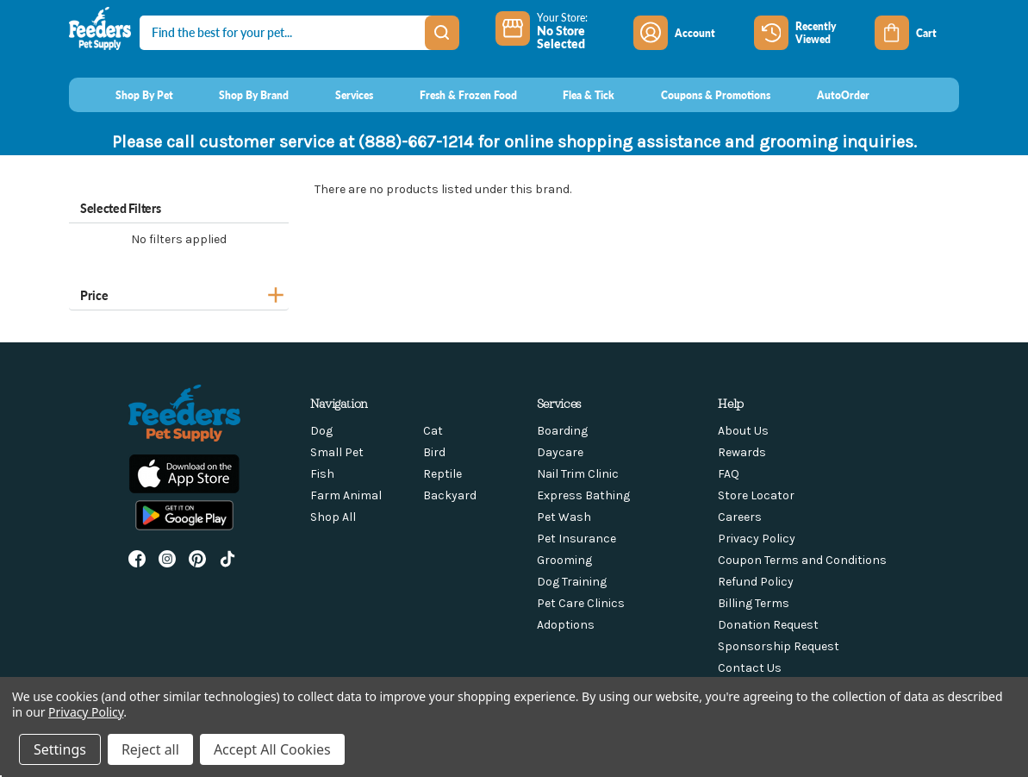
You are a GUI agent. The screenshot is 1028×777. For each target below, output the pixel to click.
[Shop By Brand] (238, 95)
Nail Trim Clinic (578, 474)
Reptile (442, 474)
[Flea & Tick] (573, 95)
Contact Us (750, 668)
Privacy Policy (756, 538)
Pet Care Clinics (581, 603)
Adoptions (566, 624)
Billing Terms (753, 603)
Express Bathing (583, 495)
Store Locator (756, 495)
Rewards (742, 452)
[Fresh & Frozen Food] (452, 95)
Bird (434, 452)
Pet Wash (564, 517)
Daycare (560, 452)
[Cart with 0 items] (917, 33)
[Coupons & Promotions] (699, 95)
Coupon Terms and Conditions (802, 560)
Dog (321, 430)
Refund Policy (756, 581)
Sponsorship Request (778, 646)
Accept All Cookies (272, 749)
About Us (743, 430)
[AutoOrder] (826, 95)
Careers (740, 517)
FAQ (728, 474)
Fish (322, 474)
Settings (60, 749)
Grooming (564, 560)
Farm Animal (346, 495)
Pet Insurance (576, 538)
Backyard (450, 495)
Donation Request (768, 624)
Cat (433, 430)
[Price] (179, 292)
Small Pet (337, 452)
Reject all (150, 749)
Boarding (562, 430)
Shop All (333, 517)
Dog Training (572, 581)
